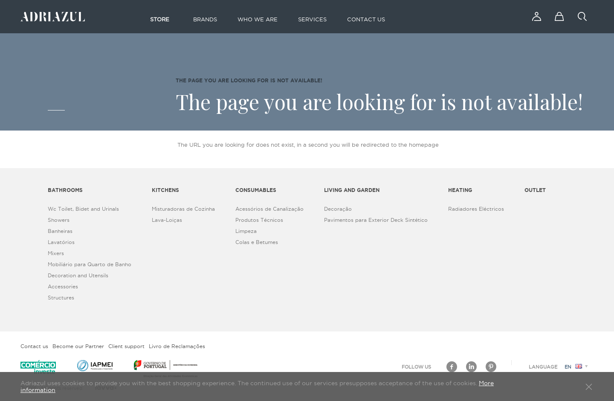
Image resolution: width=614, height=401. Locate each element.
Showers (59, 220)
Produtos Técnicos (259, 220)
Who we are (257, 19)
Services (312, 19)
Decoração (338, 209)
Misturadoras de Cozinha (183, 209)
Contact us (366, 19)
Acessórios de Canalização (269, 209)
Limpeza (246, 231)
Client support (126, 346)
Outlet (535, 190)
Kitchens (165, 190)
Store (159, 19)
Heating (460, 190)
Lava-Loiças (167, 220)
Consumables (255, 190)
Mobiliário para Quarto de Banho (89, 264)
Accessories (63, 286)
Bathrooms (65, 190)
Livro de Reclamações (177, 346)
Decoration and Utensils (78, 275)
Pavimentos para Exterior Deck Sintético (376, 220)
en (578, 366)
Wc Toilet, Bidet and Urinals (83, 209)
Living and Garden (351, 190)
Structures (61, 297)
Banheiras (60, 231)
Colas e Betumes (256, 242)
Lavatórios (61, 242)
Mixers (56, 253)
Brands (205, 19)
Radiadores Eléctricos (476, 209)
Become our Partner (78, 346)
